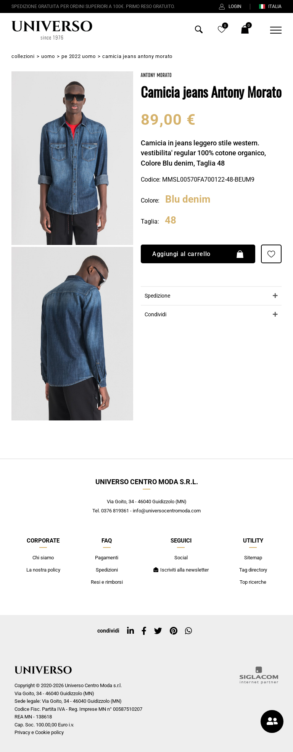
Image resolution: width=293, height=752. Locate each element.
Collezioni (23, 56)
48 (170, 220)
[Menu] (271, 30)
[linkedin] (130, 631)
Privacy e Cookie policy (39, 732)
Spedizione (157, 296)
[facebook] (144, 631)
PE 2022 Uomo (78, 56)
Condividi (155, 314)
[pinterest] (173, 631)
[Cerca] (199, 31)
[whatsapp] (188, 631)
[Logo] (51, 30)
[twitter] (158, 631)
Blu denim (188, 200)
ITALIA (270, 6)
